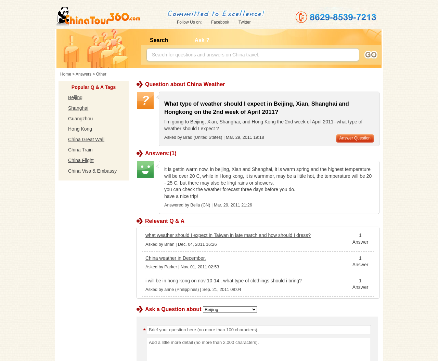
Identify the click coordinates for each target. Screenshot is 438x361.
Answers (83, 74)
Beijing (75, 97)
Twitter (244, 22)
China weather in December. (175, 258)
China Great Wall (86, 139)
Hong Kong (80, 129)
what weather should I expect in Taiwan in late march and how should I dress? (228, 235)
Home (65, 74)
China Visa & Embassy (92, 171)
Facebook (220, 22)
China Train (80, 149)
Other (101, 74)
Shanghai (78, 108)
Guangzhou (80, 118)
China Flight (81, 160)
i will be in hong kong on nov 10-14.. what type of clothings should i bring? (223, 280)
